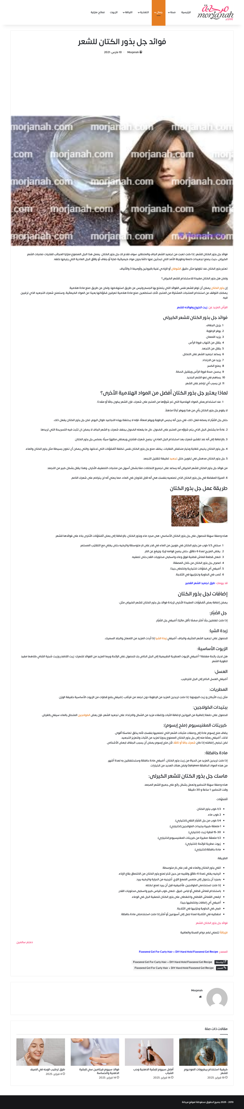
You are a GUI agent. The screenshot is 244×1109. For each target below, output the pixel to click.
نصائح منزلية (98, 12)
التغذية (144, 12)
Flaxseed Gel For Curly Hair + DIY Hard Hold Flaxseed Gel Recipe (178, 951)
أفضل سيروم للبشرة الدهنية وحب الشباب (153, 1071)
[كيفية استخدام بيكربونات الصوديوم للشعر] (203, 1052)
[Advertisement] (122, 83)
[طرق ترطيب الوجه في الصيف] (40, 1052)
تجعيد (173, 458)
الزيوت (114, 12)
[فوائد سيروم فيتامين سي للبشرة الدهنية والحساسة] (95, 1052)
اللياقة (128, 12)
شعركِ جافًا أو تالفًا (185, 742)
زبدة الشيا (161, 638)
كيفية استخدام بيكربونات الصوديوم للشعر (206, 1071)
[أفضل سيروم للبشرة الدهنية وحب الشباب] (149, 1052)
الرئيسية (186, 12)
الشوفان (176, 268)
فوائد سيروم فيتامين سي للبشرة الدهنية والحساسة (99, 1071)
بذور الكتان (217, 288)
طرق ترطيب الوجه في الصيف (47, 1069)
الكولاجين (84, 715)
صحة (173, 12)
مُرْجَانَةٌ (224, 932)
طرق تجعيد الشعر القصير (200, 583)
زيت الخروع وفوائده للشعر (192, 307)
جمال (160, 12)
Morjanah (133, 52)
